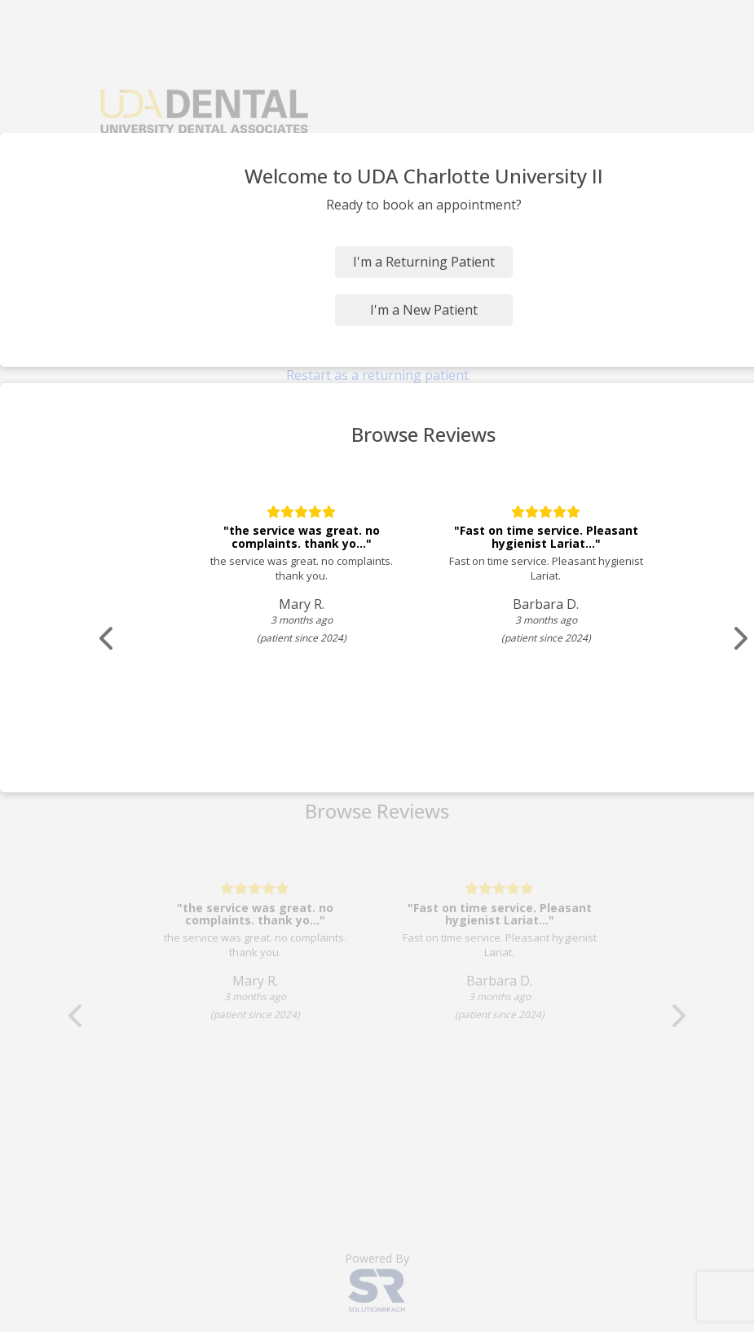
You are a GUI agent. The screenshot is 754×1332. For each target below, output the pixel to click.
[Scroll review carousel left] (110, 638)
